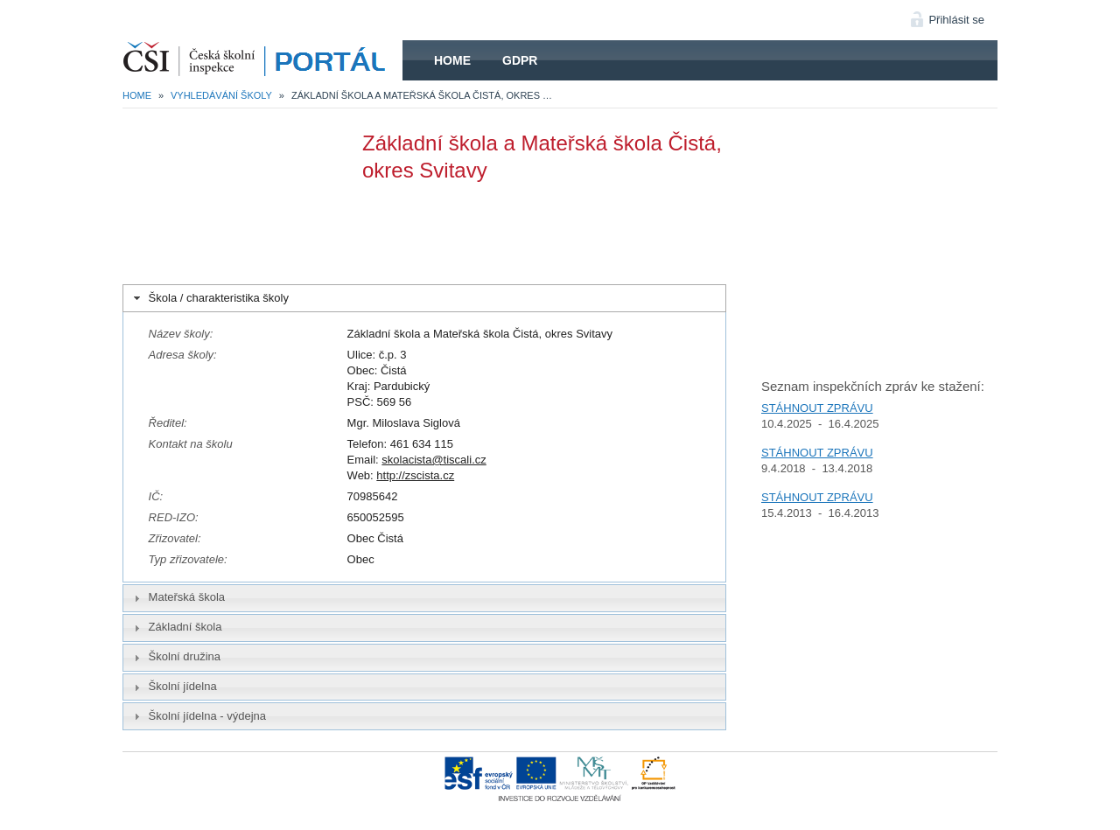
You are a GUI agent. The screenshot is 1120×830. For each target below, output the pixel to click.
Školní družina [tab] (175, 657)
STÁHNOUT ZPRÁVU (817, 408)
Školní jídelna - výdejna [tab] (198, 716)
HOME (262, 60)
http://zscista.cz (415, 475)
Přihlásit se (956, 19)
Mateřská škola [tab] (178, 597)
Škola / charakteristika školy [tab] (210, 298)
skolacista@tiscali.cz (434, 459)
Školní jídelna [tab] (173, 687)
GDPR (519, 60)
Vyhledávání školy (221, 95)
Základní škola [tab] (176, 627)
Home (452, 60)
